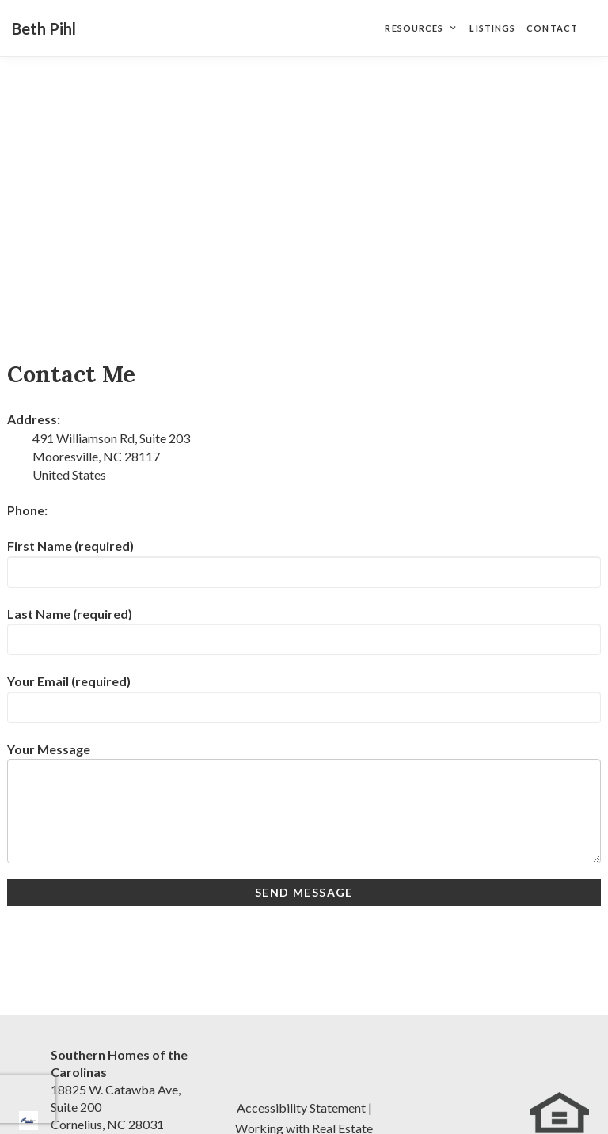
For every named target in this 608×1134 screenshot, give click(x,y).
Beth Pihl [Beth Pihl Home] (44, 28)
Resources (414, 28)
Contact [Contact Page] (552, 28)
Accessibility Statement (301, 1107)
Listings (492, 28)
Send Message (304, 892)
